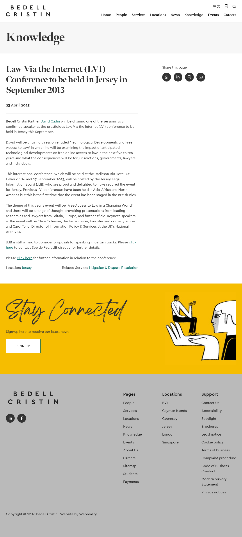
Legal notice (211, 434)
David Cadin (50, 121)
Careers (230, 14)
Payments (131, 481)
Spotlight (208, 418)
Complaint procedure (218, 458)
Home (106, 14)
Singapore (170, 442)
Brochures (209, 426)
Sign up (23, 346)
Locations (158, 14)
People (121, 14)
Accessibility (211, 410)
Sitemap (129, 466)
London (168, 434)
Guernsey (170, 418)
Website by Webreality (78, 514)
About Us (130, 450)
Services (138, 14)
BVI (165, 403)
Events (213, 14)
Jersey (27, 267)
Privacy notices (213, 492)
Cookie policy (212, 442)
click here (24, 258)
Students (130, 473)
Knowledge (194, 14)
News (175, 14)
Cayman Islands (174, 410)
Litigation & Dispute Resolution (113, 267)
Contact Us (210, 403)
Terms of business (215, 450)
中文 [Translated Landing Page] (216, 6)
